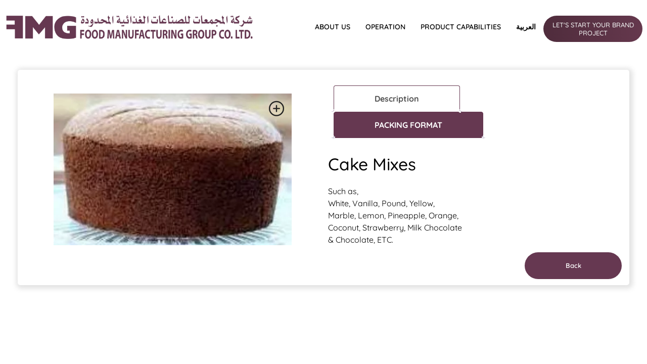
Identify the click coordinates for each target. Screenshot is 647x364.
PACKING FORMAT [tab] (408, 125)
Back (573, 265)
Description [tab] (397, 99)
